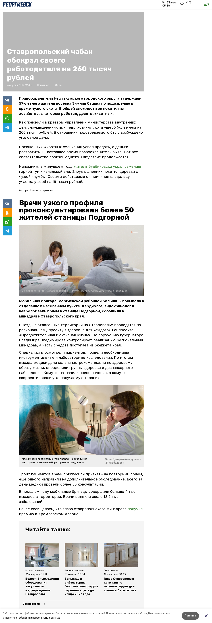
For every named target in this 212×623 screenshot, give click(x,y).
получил (135, 509)
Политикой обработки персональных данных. (32, 617)
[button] (81, 260)
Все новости (31, 603)
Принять (190, 615)
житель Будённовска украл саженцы (107, 166)
